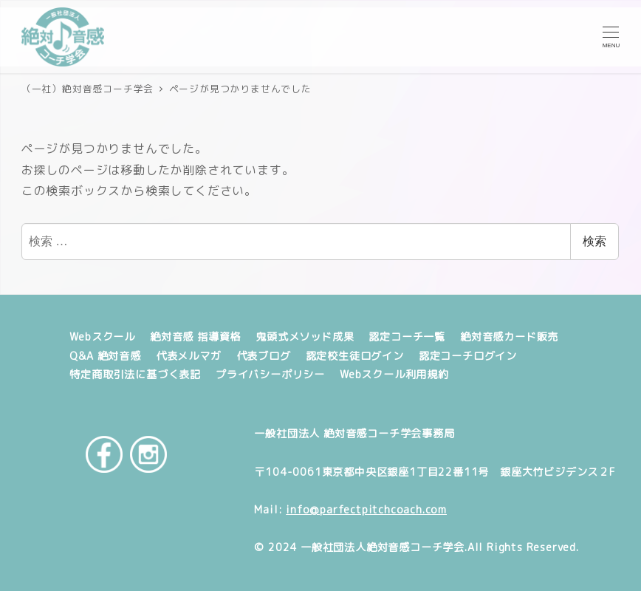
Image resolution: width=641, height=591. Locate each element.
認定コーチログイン (468, 356)
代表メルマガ (189, 356)
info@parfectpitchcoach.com (366, 509)
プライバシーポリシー (270, 374)
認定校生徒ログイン (355, 356)
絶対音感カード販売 (509, 336)
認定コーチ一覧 (407, 336)
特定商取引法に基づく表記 (135, 374)
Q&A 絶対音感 (104, 356)
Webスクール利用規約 (394, 374)
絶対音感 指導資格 (195, 336)
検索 (594, 241)
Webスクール (102, 336)
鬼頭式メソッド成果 (305, 336)
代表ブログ (263, 356)
